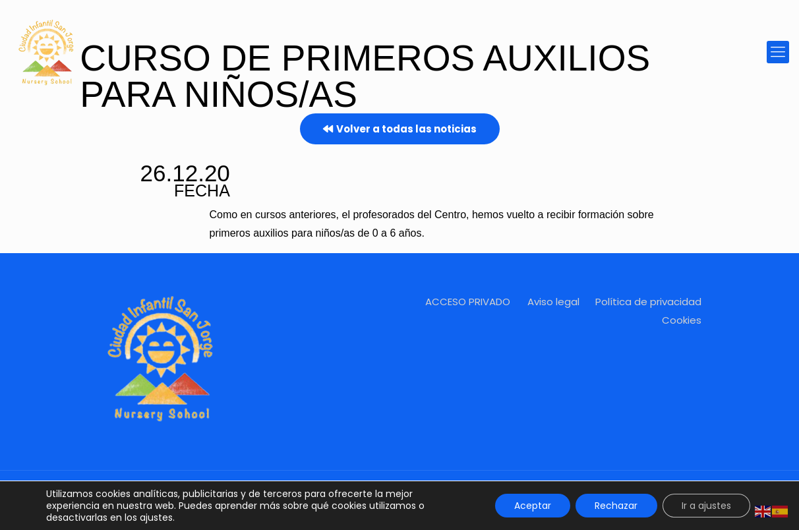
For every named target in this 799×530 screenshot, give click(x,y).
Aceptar (530, 505)
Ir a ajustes (705, 505)
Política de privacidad (648, 302)
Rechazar (614, 505)
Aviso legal (553, 302)
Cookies (681, 320)
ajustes (156, 517)
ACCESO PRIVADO (467, 302)
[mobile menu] (778, 52)
